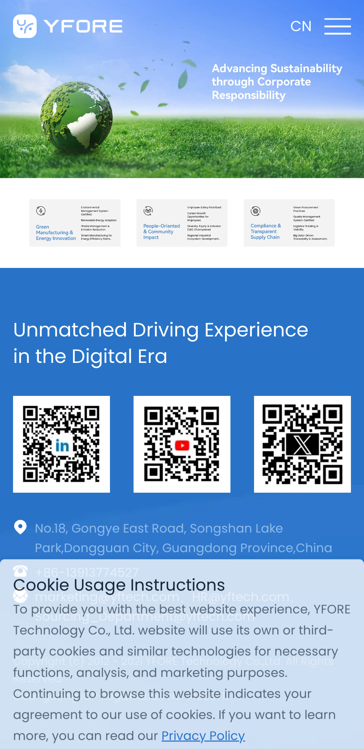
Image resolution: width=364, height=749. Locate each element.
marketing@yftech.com (107, 596)
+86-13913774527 (87, 572)
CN (301, 23)
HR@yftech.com (241, 596)
